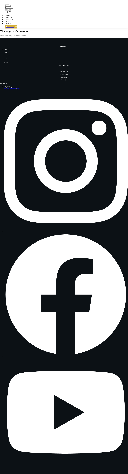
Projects (8, 24)
